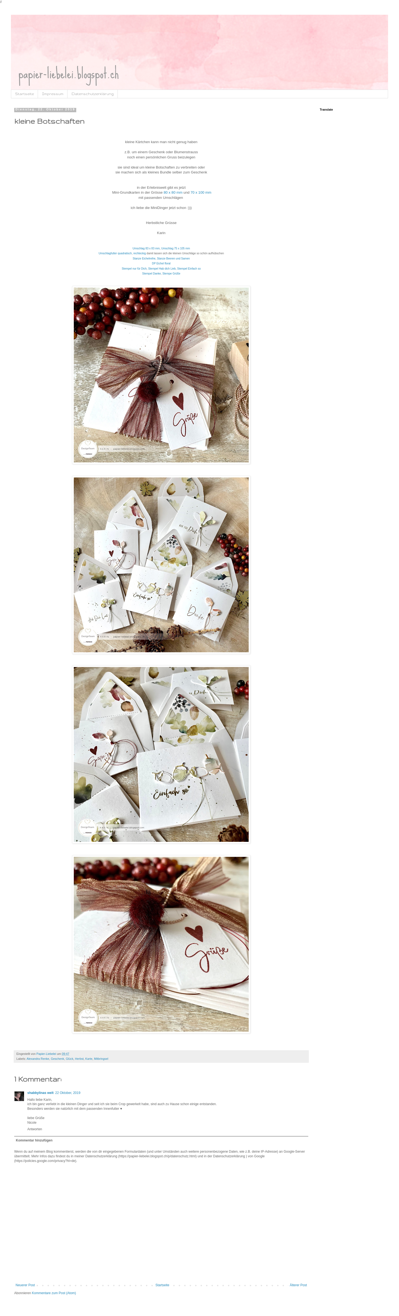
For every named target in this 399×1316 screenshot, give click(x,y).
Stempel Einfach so (189, 268)
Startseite (24, 94)
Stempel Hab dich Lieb (162, 268)
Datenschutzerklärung (93, 94)
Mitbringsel (101, 1058)
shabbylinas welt (40, 1093)
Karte (88, 1058)
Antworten (34, 1129)
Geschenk (57, 1058)
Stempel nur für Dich (134, 268)
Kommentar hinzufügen (34, 1140)
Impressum (52, 94)
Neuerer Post (25, 1285)
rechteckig (139, 253)
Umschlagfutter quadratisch (115, 253)
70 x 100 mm (200, 192)
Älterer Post (298, 1285)
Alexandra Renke (38, 1058)
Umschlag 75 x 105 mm (175, 248)
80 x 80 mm (173, 192)
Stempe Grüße (171, 273)
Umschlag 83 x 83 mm (146, 248)
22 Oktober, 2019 (67, 1093)
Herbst (79, 1058)
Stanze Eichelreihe (144, 258)
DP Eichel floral (161, 263)
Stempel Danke (151, 273)
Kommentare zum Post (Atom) (54, 1293)
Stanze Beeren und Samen (173, 258)
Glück (70, 1058)
